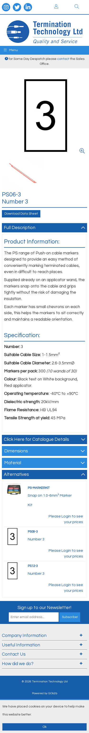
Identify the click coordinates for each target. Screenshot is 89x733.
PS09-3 (33, 531)
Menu (11, 50)
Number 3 (36, 539)
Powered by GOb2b (44, 693)
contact (63, 59)
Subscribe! (70, 617)
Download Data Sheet (21, 213)
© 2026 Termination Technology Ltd (45, 681)
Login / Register (56, 6)
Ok (44, 727)
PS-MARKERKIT (39, 488)
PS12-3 (33, 566)
